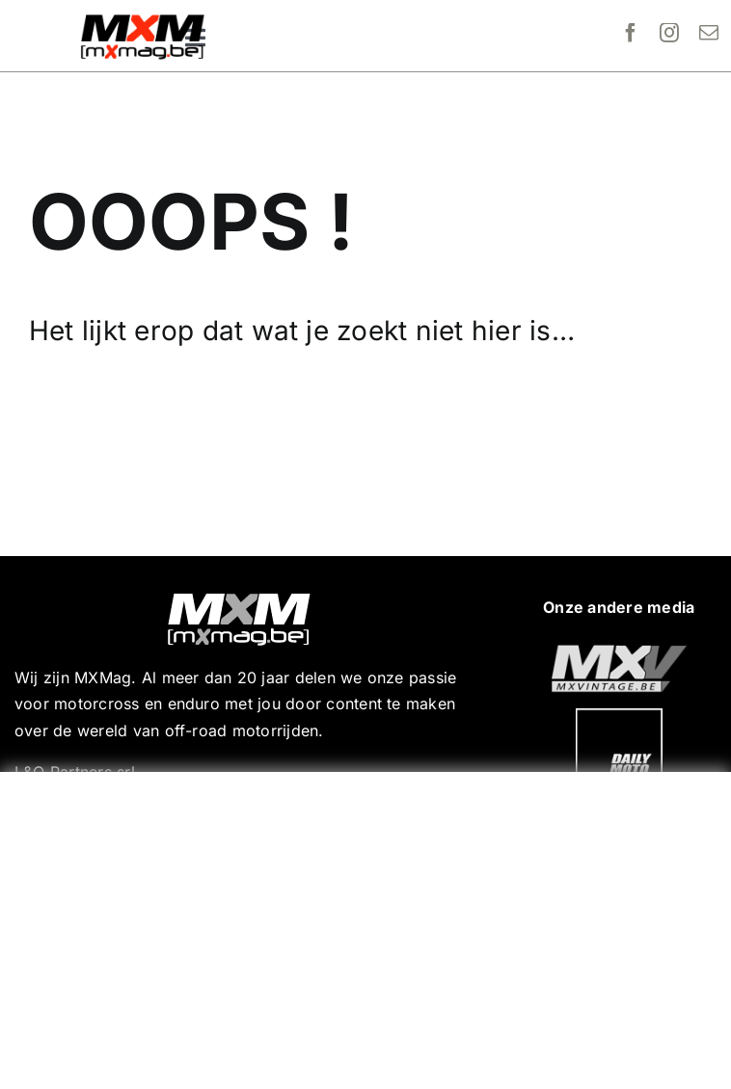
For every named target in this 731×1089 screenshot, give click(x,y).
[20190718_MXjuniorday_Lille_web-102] (619, 716)
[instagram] (669, 32)
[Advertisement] (370, 926)
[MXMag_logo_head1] (142, 19)
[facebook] (630, 32)
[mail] (708, 32)
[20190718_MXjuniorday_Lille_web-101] (619, 652)
